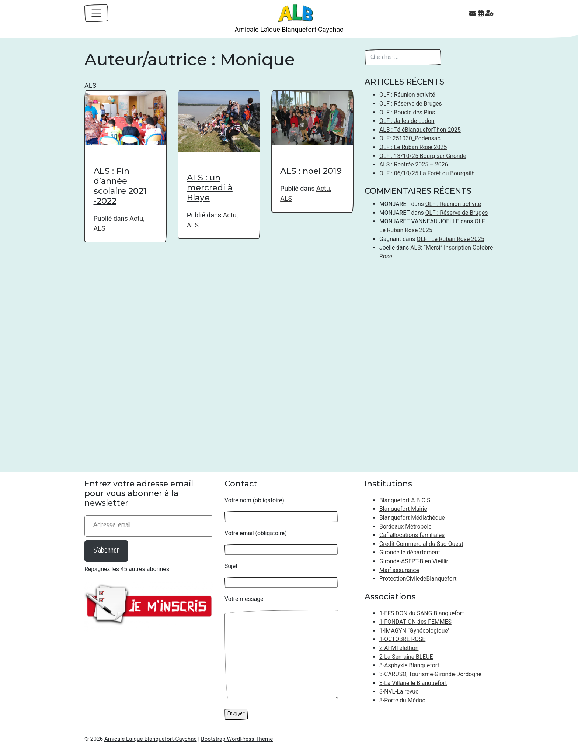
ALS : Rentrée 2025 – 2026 (413, 164)
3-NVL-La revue (398, 691)
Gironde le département (409, 552)
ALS (99, 228)
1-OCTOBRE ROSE (402, 639)
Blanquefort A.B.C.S (404, 500)
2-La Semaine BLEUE (406, 656)
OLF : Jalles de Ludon (407, 120)
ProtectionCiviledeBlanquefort (418, 578)
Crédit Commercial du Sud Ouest (421, 543)
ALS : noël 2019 (311, 171)
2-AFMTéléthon (398, 647)
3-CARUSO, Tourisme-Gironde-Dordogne (430, 674)
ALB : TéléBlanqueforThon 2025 (420, 129)
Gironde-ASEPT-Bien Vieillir (413, 561)
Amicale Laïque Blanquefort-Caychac (289, 29)
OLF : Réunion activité (407, 94)
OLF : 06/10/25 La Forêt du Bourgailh (427, 173)
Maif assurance (399, 570)
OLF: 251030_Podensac (410, 138)
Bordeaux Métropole (405, 526)
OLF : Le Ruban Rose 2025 (413, 147)
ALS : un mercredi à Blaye (210, 187)
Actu (136, 218)
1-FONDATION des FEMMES (415, 621)
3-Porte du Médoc (402, 700)
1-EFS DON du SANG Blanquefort (421, 613)
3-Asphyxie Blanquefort (409, 665)
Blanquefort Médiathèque (412, 517)
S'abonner (106, 551)
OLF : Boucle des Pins (407, 112)
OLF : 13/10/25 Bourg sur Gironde (422, 155)
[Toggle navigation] (96, 13)
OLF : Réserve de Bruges (410, 103)
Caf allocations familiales (412, 535)
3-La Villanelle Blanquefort (413, 683)
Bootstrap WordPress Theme (237, 739)
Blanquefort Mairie (403, 508)
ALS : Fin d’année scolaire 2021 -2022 (120, 186)
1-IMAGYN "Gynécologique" (414, 630)
